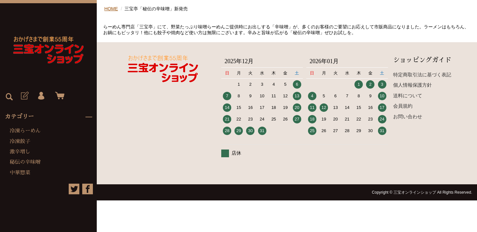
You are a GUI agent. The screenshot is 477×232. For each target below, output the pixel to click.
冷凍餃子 (20, 141)
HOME (111, 8)
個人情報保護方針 (412, 85)
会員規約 (402, 106)
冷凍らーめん (25, 130)
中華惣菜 (20, 172)
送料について (407, 95)
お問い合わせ (407, 116)
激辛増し (20, 151)
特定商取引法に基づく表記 (422, 74)
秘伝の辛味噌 (25, 162)
